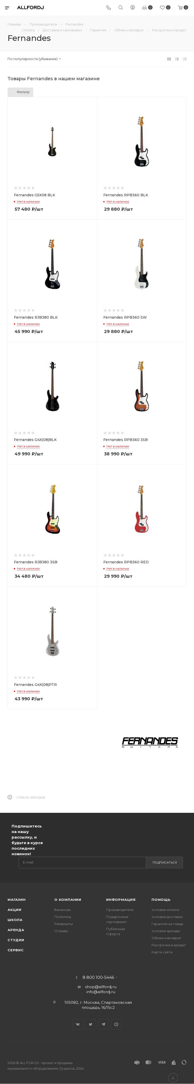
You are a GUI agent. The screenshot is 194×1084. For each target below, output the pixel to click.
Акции (14, 910)
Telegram (103, 1024)
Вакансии (62, 910)
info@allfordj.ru (100, 991)
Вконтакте (77, 1024)
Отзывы (61, 931)
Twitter (90, 1024)
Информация (121, 900)
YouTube (116, 1024)
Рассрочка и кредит (169, 945)
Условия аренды (166, 931)
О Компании (67, 900)
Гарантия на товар (167, 924)
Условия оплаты (165, 910)
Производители (120, 910)
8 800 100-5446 (98, 978)
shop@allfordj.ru (100, 986)
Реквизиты (63, 924)
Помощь (161, 900)
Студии (16, 940)
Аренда (16, 930)
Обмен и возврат (166, 938)
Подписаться (165, 862)
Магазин (17, 900)
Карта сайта (162, 952)
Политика (62, 917)
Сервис (16, 950)
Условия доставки (167, 917)
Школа (15, 920)
